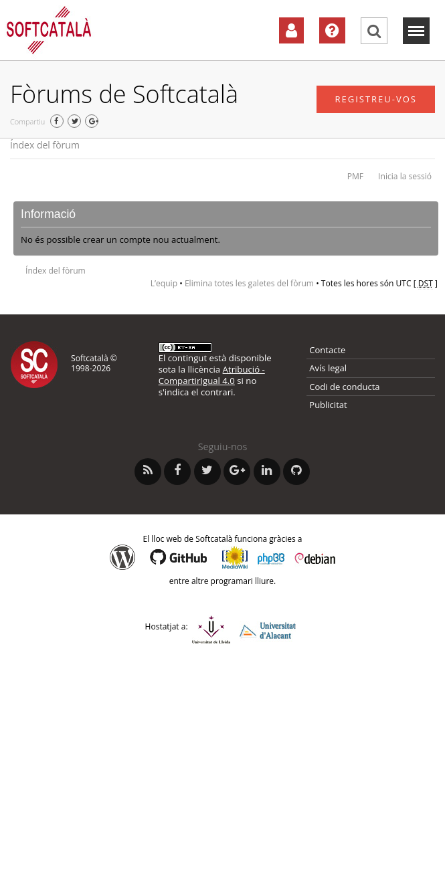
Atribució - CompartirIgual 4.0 (212, 375)
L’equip (164, 283)
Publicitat (328, 405)
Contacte (327, 350)
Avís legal (328, 368)
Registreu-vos (376, 99)
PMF (355, 176)
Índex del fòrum (45, 144)
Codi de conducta (344, 387)
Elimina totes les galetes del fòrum (249, 283)
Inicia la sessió (405, 176)
